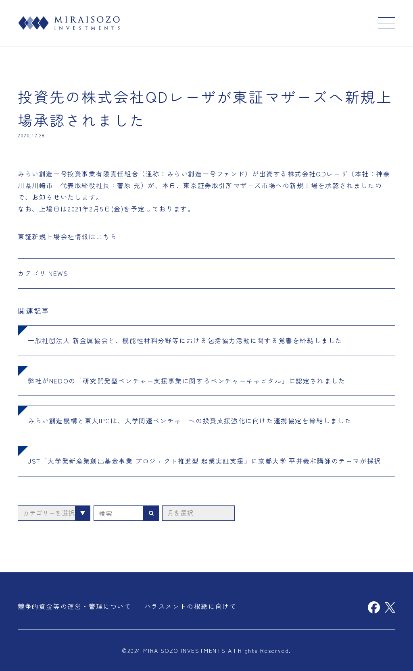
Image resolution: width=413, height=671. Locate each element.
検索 (151, 513)
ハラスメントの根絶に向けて (190, 606)
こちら (106, 236)
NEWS (58, 273)
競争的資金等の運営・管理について (74, 606)
